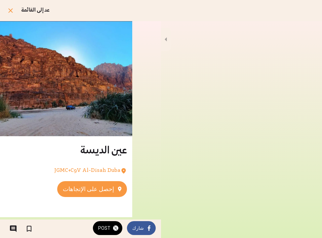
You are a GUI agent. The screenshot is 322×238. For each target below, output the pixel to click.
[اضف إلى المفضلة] (29, 229)
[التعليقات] (13, 229)
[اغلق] (11, 11)
